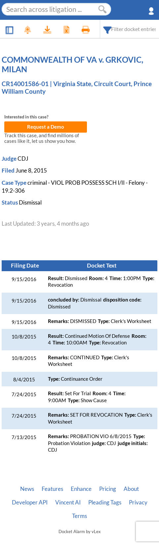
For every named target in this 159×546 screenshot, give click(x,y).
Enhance (81, 489)
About (131, 489)
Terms (79, 516)
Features (52, 489)
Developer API (30, 502)
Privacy (138, 502)
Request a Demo (45, 127)
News (27, 489)
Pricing (107, 489)
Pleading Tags (104, 502)
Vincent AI (68, 502)
